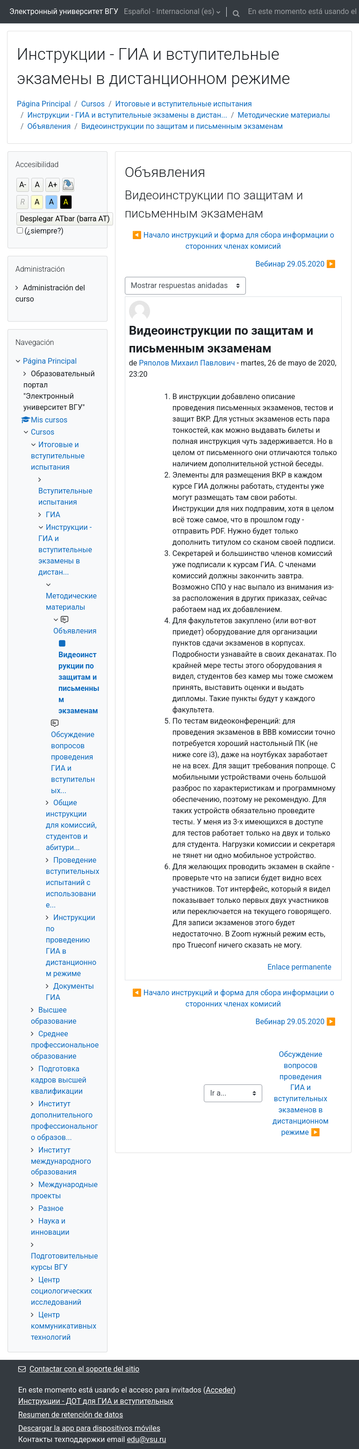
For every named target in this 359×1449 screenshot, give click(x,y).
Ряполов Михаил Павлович (187, 363)
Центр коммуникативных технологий (63, 1326)
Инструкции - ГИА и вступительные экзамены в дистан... (127, 115)
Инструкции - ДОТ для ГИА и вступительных (95, 1401)
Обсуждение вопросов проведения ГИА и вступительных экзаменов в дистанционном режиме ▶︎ (301, 1093)
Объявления (49, 126)
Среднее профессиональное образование (65, 1045)
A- (22, 184)
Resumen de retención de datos (70, 1414)
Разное (51, 1208)
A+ (52, 184)
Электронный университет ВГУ (63, 11)
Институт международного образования (61, 1161)
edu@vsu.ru (146, 1439)
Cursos (93, 103)
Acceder (219, 1390)
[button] (236, 11)
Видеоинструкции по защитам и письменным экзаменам (182, 126)
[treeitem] (57, 293)
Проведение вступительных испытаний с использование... (72, 882)
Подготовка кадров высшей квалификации (58, 1080)
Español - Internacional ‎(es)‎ (169, 11)
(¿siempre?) (44, 230)
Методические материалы (284, 115)
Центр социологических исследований (61, 1291)
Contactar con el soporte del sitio (78, 1369)
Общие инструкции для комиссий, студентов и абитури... (71, 825)
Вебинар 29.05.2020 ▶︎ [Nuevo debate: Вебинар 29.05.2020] (296, 264)
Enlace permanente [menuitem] (299, 967)
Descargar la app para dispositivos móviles (89, 1428)
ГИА (53, 514)
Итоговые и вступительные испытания (183, 103)
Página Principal (44, 103)
